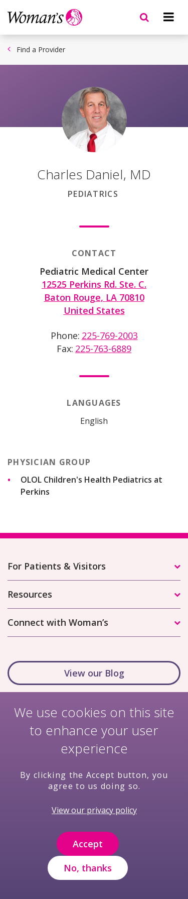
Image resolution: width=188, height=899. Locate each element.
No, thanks (88, 877)
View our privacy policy (94, 820)
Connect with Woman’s (58, 622)
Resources (30, 594)
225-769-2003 (110, 335)
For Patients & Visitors (57, 566)
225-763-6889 (103, 349)
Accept (88, 853)
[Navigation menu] (168, 17)
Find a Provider (41, 49)
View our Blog (94, 673)
